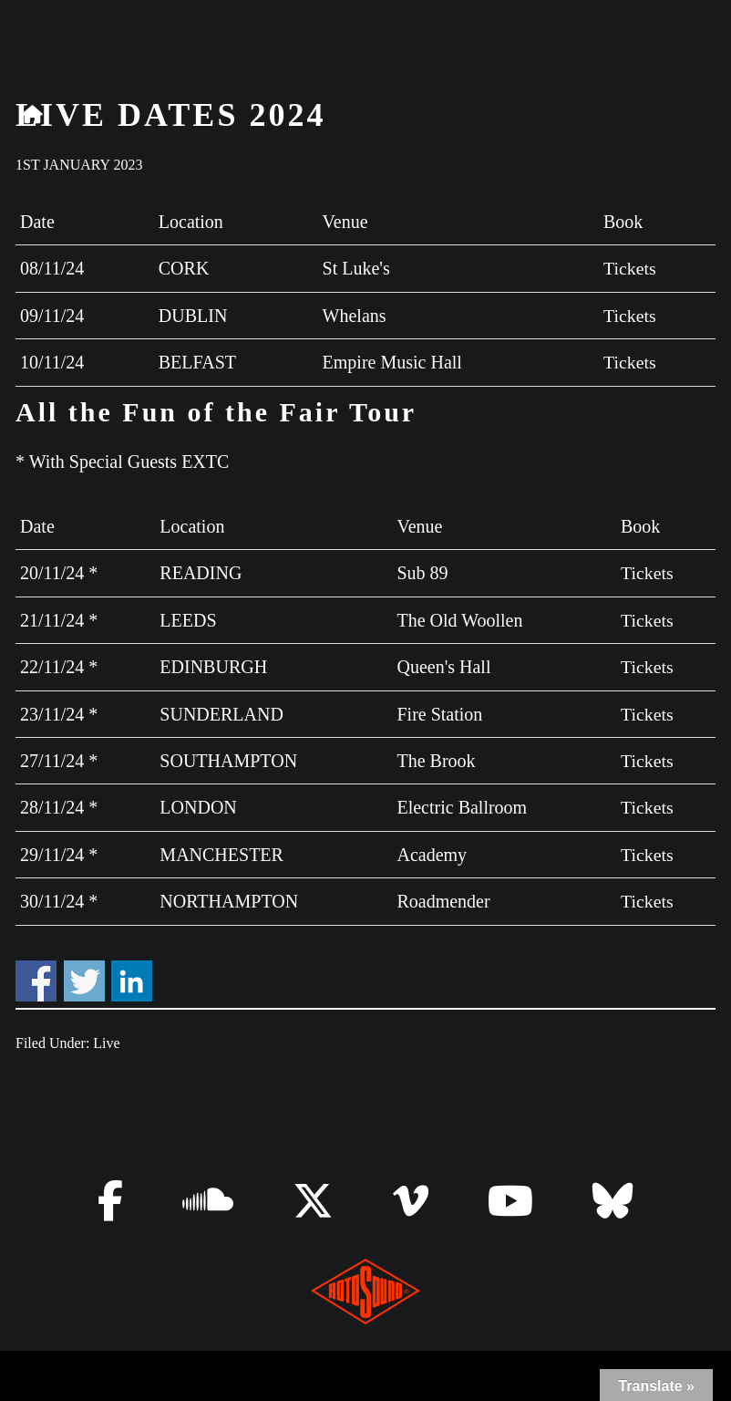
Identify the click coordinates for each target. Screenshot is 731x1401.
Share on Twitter (84, 975)
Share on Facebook (36, 975)
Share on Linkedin (131, 975)
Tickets (628, 268)
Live (106, 1038)
